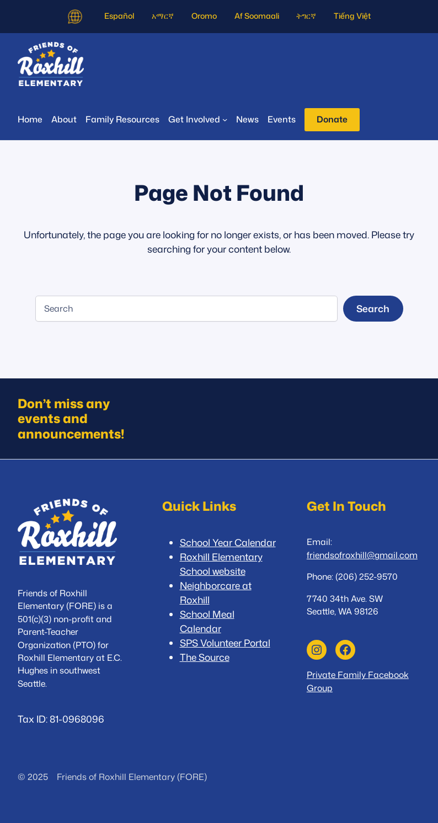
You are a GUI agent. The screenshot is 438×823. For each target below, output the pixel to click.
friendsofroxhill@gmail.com (362, 555)
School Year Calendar (228, 542)
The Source (204, 657)
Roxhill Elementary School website (221, 564)
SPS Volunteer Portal (225, 643)
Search (372, 309)
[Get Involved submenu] (197, 119)
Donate (332, 119)
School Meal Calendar (207, 621)
